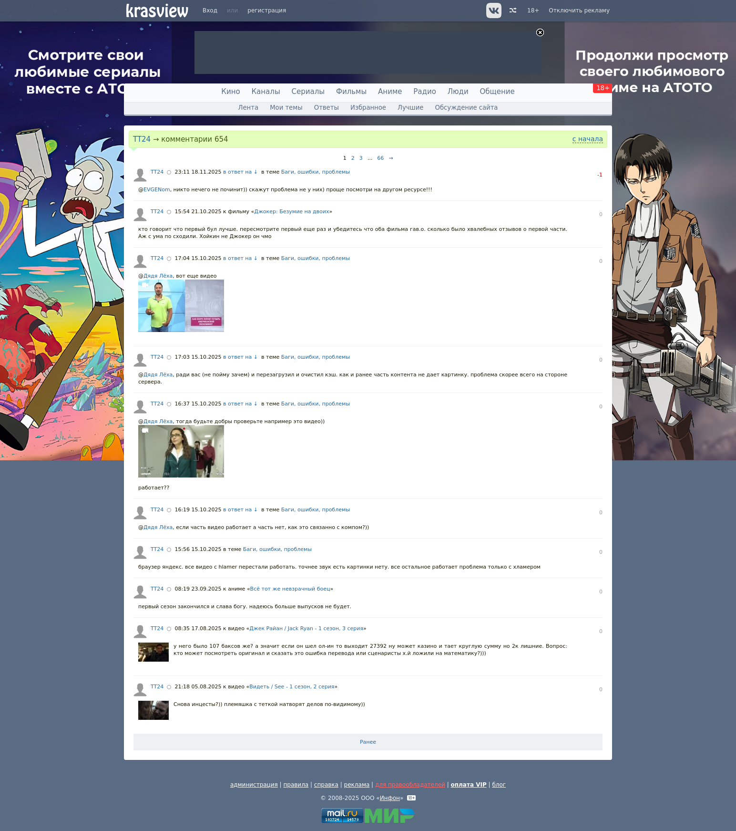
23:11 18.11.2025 (197, 172)
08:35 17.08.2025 (197, 628)
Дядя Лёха (158, 276)
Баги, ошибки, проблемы (315, 172)
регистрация (266, 10)
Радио (424, 91)
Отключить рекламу (579, 10)
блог (499, 784)
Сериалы (308, 91)
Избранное (368, 107)
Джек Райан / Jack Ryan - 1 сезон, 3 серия (306, 628)
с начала (587, 139)
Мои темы (286, 107)
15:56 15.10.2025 (197, 549)
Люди (458, 91)
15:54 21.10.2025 (197, 211)
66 (380, 158)
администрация (254, 784)
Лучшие (410, 107)
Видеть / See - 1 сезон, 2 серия (291, 687)
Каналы (265, 91)
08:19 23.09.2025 (197, 589)
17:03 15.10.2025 (197, 357)
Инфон (390, 798)
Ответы (326, 107)
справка (326, 784)
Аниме (390, 91)
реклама (357, 784)
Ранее (368, 742)
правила (295, 784)
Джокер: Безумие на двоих (291, 211)
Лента (248, 107)
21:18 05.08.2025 (197, 687)
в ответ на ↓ (240, 172)
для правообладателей (410, 784)
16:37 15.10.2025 (197, 404)
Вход (210, 10)
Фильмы (351, 91)
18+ (533, 10)
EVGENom (156, 190)
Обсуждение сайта (466, 107)
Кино (230, 91)
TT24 (142, 139)
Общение (497, 91)
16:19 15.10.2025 (197, 510)
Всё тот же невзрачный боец (290, 589)
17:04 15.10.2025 (197, 258)
